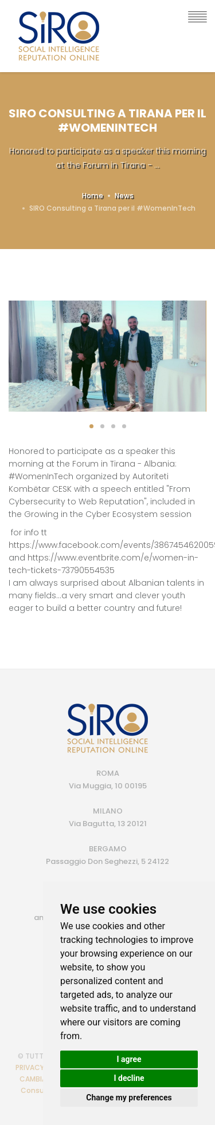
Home (92, 195)
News (124, 195)
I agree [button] (128, 1059)
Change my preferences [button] (128, 1097)
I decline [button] (129, 1078)
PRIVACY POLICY (42, 1067)
